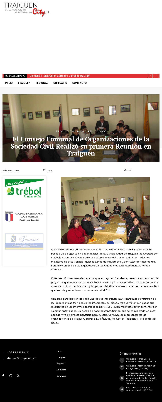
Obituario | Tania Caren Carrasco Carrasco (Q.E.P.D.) (60, 75)
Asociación (65, 131)
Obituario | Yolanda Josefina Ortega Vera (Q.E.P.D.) (140, 367)
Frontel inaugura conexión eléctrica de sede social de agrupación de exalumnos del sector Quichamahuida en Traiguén (141, 378)
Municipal (85, 131)
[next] (156, 76)
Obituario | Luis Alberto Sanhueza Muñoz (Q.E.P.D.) (139, 388)
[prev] (150, 76)
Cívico (101, 131)
